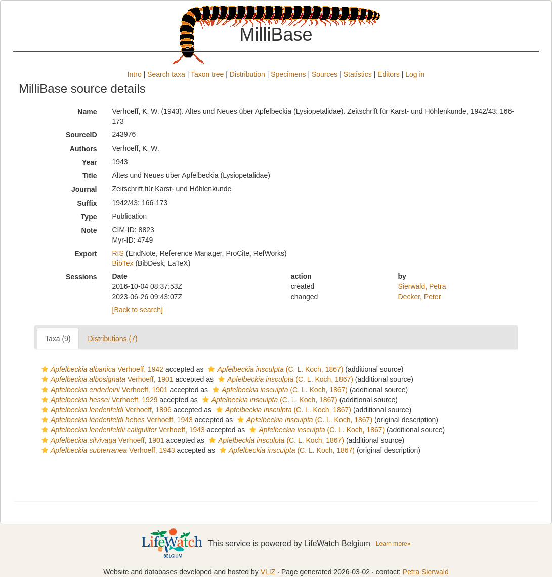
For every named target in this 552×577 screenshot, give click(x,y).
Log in (414, 74)
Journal (84, 189)
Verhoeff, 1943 (116, 420)
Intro (135, 74)
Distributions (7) (113, 338)
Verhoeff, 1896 (105, 410)
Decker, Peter (419, 297)
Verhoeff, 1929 (98, 400)
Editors (388, 74)
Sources (324, 74)
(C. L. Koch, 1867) (274, 369)
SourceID (81, 135)
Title (89, 176)
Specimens (288, 74)
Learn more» (393, 543)
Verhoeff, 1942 (101, 369)
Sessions (81, 277)
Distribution (247, 74)
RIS (118, 253)
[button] (45, 369)
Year (89, 162)
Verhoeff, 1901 (106, 379)
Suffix (87, 203)
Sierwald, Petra (422, 286)
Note (89, 230)
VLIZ (268, 572)
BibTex (123, 263)
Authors (83, 149)
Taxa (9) (58, 338)
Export (85, 254)
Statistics (358, 74)
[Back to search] (137, 310)
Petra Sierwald (426, 572)
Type (89, 217)
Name (87, 112)
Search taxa (166, 74)
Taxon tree (207, 74)
